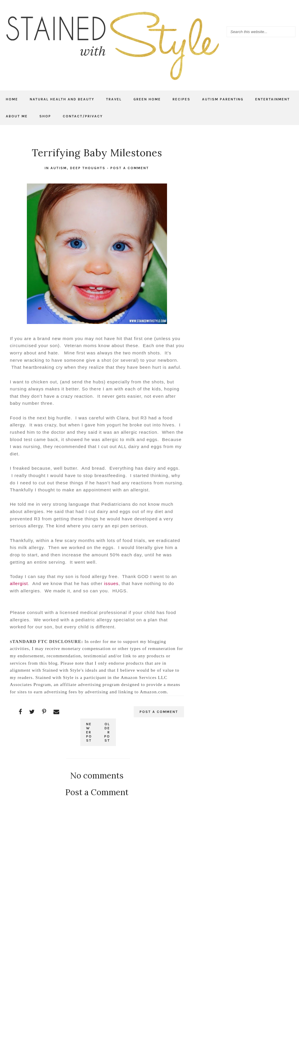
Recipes (181, 99)
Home (12, 99)
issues (111, 583)
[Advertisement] (97, 972)
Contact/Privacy (83, 116)
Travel (114, 99)
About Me (17, 116)
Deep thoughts (87, 168)
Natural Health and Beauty (62, 99)
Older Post (107, 732)
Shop (45, 116)
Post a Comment (129, 168)
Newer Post (89, 732)
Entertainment (272, 99)
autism (59, 168)
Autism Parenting (223, 99)
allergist (19, 583)
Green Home (147, 99)
